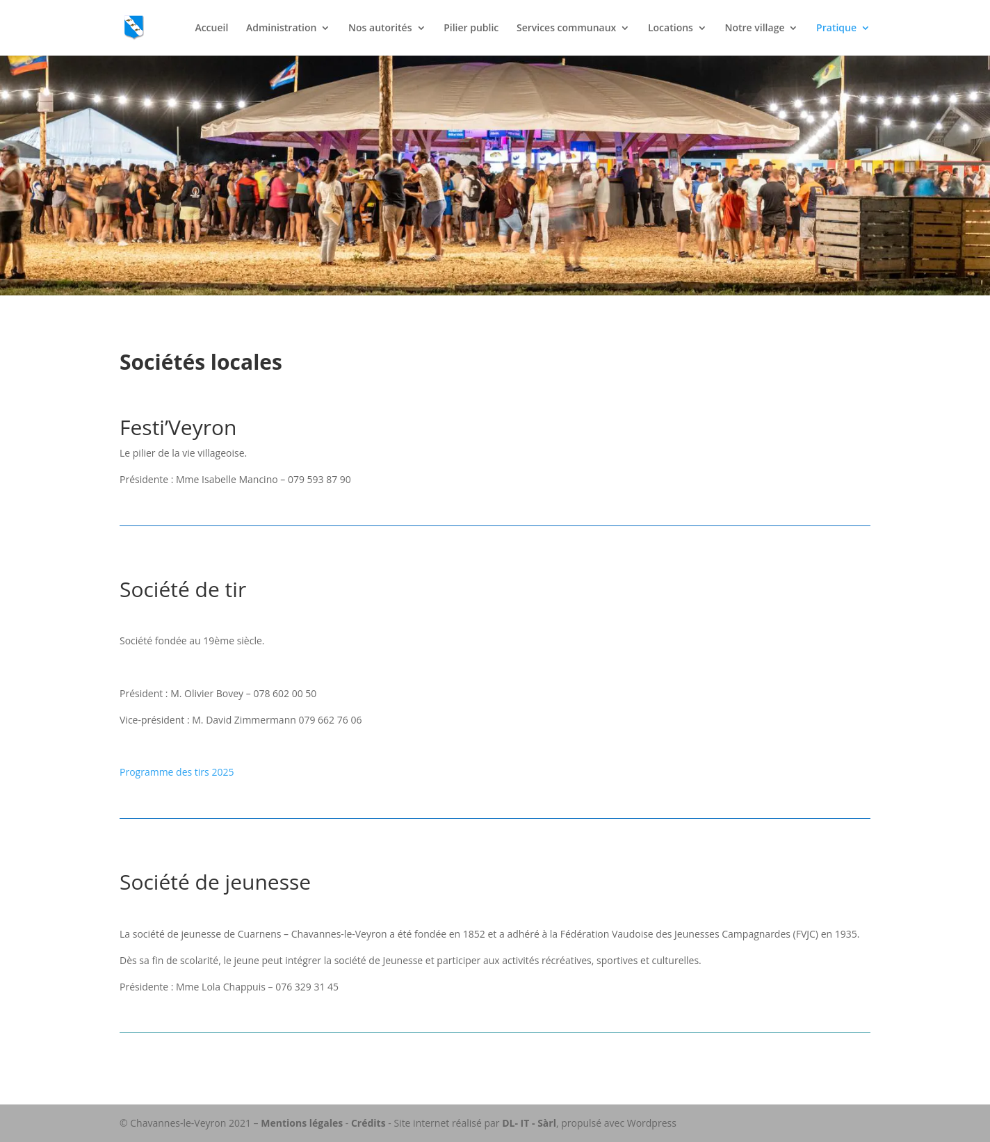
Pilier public (471, 28)
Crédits (368, 1122)
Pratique (836, 28)
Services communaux (566, 28)
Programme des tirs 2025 (177, 771)
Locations (670, 28)
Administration (281, 28)
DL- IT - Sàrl (529, 1122)
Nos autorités (380, 28)
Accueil (211, 28)
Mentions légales (302, 1122)
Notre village (755, 28)
